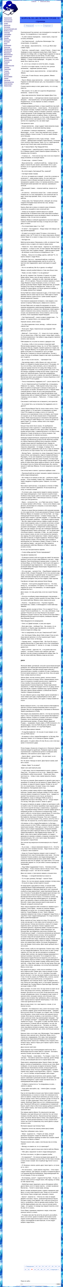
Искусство (7, 40)
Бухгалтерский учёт (10, 29)
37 (44, 1269)
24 (39, 1266)
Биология (7, 25)
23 (36, 1266)
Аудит (6, 23)
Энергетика (7, 85)
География (7, 34)
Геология (7, 36)
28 (52, 1266)
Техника (6, 67)
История (7, 41)
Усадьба (7, 73)
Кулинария (7, 45)
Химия (6, 78)
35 (38, 1269)
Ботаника (7, 27)
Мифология (8, 56)
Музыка (6, 58)
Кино (5, 43)
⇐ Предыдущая (28, 25)
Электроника (8, 84)
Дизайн (6, 38)
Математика (8, 51)
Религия (6, 62)
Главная (33, 1)
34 (35, 1269)
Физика (6, 74)
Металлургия (8, 54)
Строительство (9, 65)
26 (46, 1266)
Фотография (8, 76)
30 (59, 1266)
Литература (8, 49)
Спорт (6, 63)
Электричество (9, 82)
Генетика (7, 32)
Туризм (6, 71)
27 (49, 1266)
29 (55, 1266)
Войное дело (8, 30)
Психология (8, 60)
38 (48, 1269)
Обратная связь (45, 1)
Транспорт (7, 69)
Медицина (7, 52)
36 (41, 1269)
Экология (7, 80)
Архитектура (8, 19)
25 (43, 1266)
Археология (8, 18)
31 (25, 1269)
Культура (7, 47)
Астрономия (8, 21)
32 (28, 1269)
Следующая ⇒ (48, 25)
